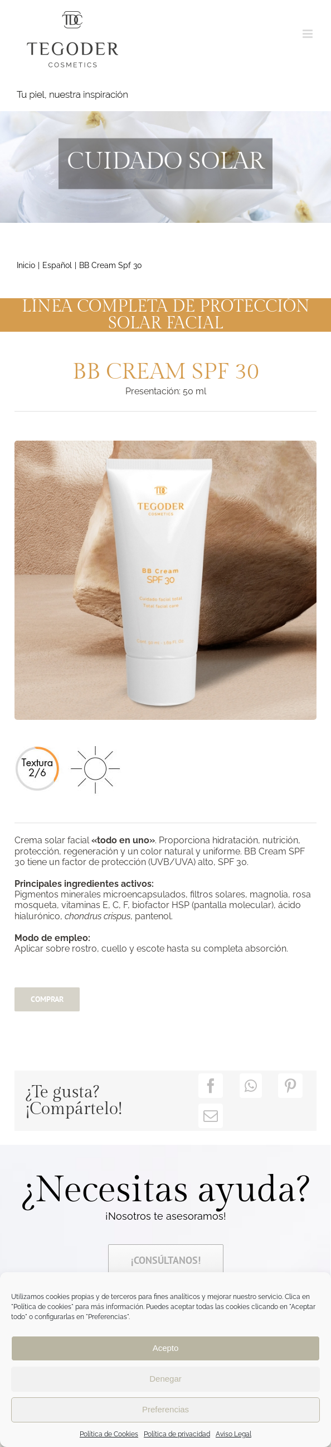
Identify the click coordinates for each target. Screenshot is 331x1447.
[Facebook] (211, 1086)
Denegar (165, 1378)
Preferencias (165, 1409)
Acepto (166, 1348)
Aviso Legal (233, 1434)
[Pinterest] (290, 1086)
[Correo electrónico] (211, 1116)
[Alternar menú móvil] (308, 34)
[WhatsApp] (251, 1086)
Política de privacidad (177, 1434)
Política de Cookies (109, 1434)
